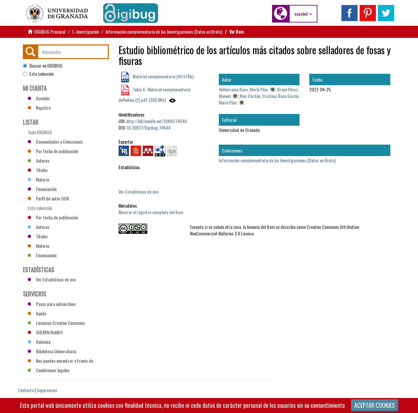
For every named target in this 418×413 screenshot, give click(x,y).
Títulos (38, 170)
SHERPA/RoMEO (45, 332)
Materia (38, 179)
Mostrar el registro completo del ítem (151, 212)
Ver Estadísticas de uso (138, 191)
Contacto (26, 390)
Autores (38, 160)
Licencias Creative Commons (56, 322)
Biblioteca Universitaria (52, 351)
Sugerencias (47, 390)
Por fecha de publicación (53, 151)
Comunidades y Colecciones (55, 141)
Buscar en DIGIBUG (42, 65)
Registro (39, 107)
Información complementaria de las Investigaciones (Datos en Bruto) (163, 31)
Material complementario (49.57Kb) (163, 76)
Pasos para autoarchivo (51, 303)
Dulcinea (39, 341)
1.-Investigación (85, 31)
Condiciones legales (49, 370)
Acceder (39, 98)
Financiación (42, 188)
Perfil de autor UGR (48, 198)
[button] (303, 14)
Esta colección (38, 74)
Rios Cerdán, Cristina (258, 95)
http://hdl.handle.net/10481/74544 (156, 121)
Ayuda (37, 313)
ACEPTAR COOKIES (374, 405)
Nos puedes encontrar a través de (60, 360)
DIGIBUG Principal (49, 31)
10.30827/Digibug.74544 (148, 127)
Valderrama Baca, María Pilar (243, 89)
